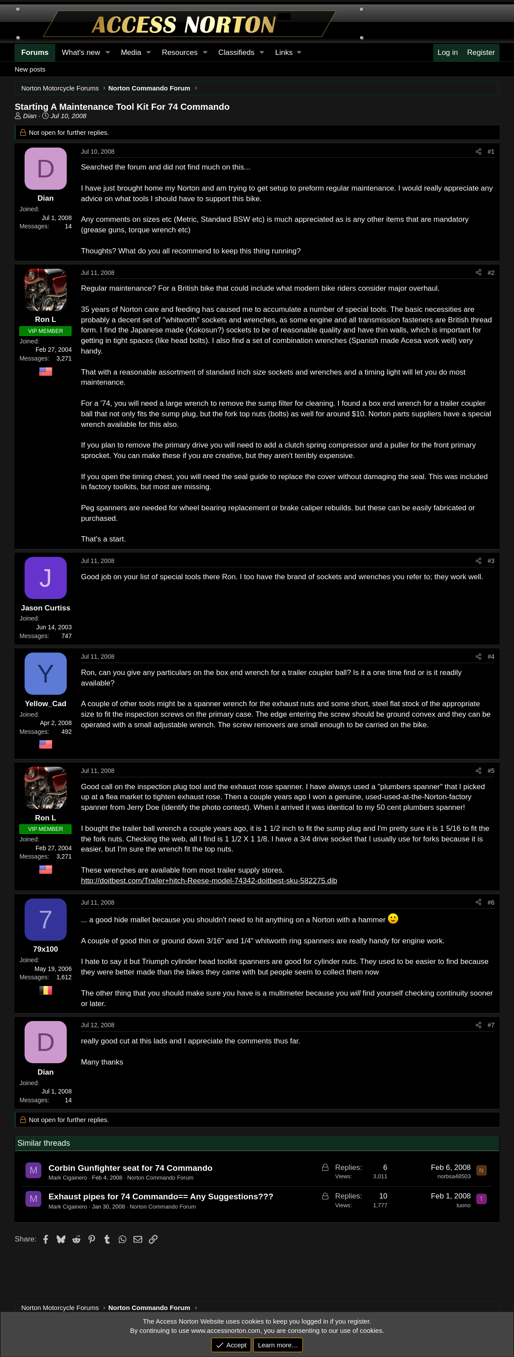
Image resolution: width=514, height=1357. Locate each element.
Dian (30, 115)
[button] (288, 52)
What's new (81, 52)
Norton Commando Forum (160, 1177)
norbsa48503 (454, 1176)
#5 (491, 770)
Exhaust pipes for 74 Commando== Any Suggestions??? (160, 1196)
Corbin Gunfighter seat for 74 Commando (130, 1168)
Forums (34, 52)
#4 (491, 656)
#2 (491, 272)
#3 (491, 560)
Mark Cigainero (67, 1177)
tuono (463, 1205)
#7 (491, 1025)
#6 (491, 902)
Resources (180, 52)
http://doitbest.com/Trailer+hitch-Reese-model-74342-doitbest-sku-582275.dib (209, 881)
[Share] (478, 152)
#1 (491, 151)
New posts (29, 69)
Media (131, 52)
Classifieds (236, 52)
